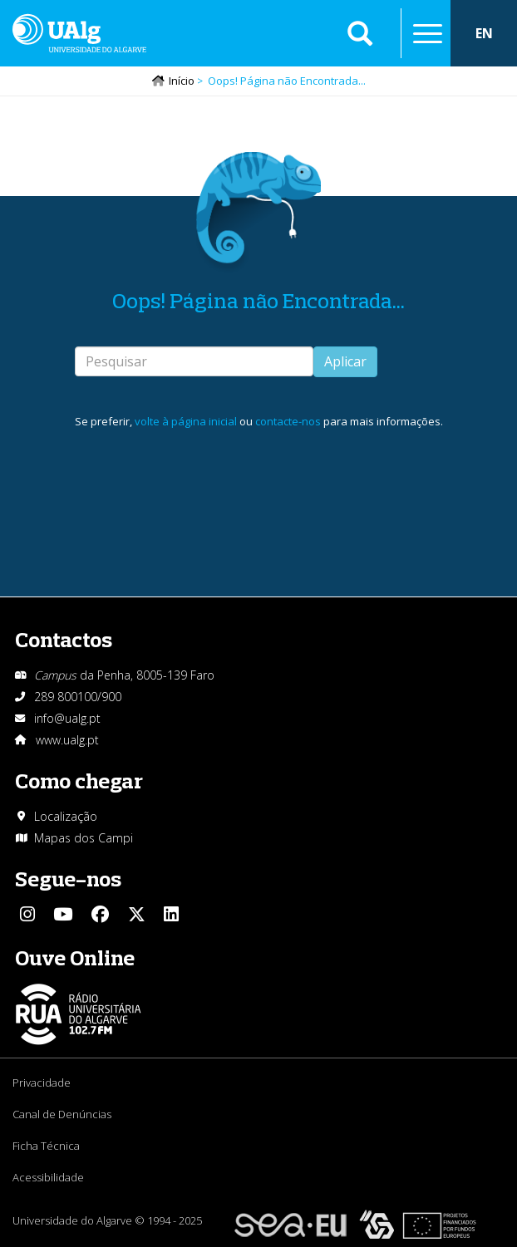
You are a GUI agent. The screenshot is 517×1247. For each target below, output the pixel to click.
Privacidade (41, 1082)
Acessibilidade (48, 1177)
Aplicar (345, 361)
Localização (65, 816)
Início (181, 80)
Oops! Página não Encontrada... (258, 300)
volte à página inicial (186, 421)
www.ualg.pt (67, 740)
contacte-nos (288, 421)
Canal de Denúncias (61, 1114)
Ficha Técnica (46, 1145)
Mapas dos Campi (83, 838)
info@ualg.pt (67, 718)
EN (484, 33)
